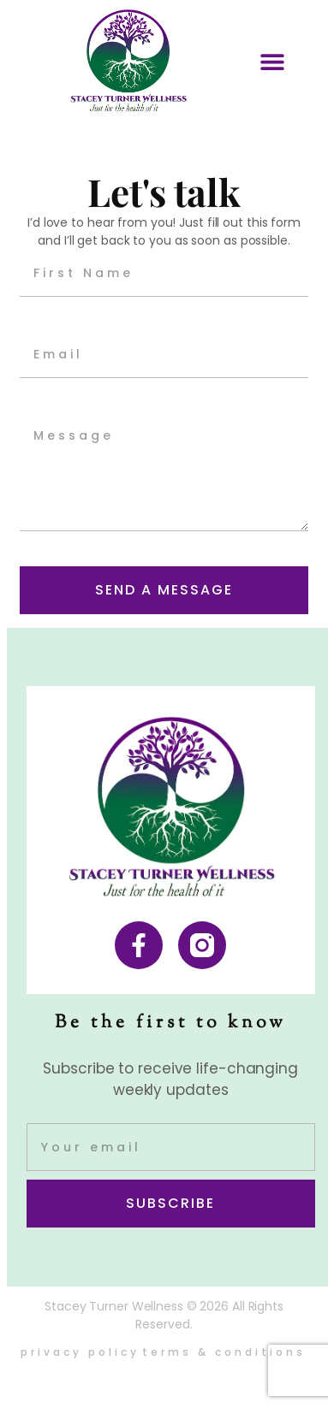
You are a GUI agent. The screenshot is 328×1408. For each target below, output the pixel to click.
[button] (272, 61)
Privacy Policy (80, 1352)
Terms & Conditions (224, 1352)
